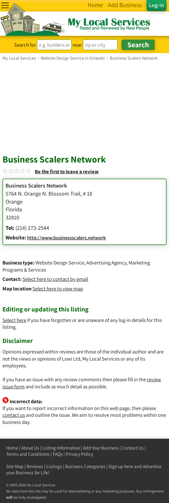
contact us (13, 415)
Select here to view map (57, 288)
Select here (14, 320)
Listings (54, 466)
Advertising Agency (106, 262)
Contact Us (133, 448)
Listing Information (61, 448)
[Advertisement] (84, 107)
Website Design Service (59, 262)
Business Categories (85, 466)
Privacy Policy (79, 454)
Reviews (35, 466)
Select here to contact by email (55, 279)
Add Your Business (101, 448)
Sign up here (121, 466)
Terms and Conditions (28, 454)
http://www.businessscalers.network (66, 237)
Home (12, 448)
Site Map (14, 466)
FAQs (58, 454)
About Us (30, 448)
